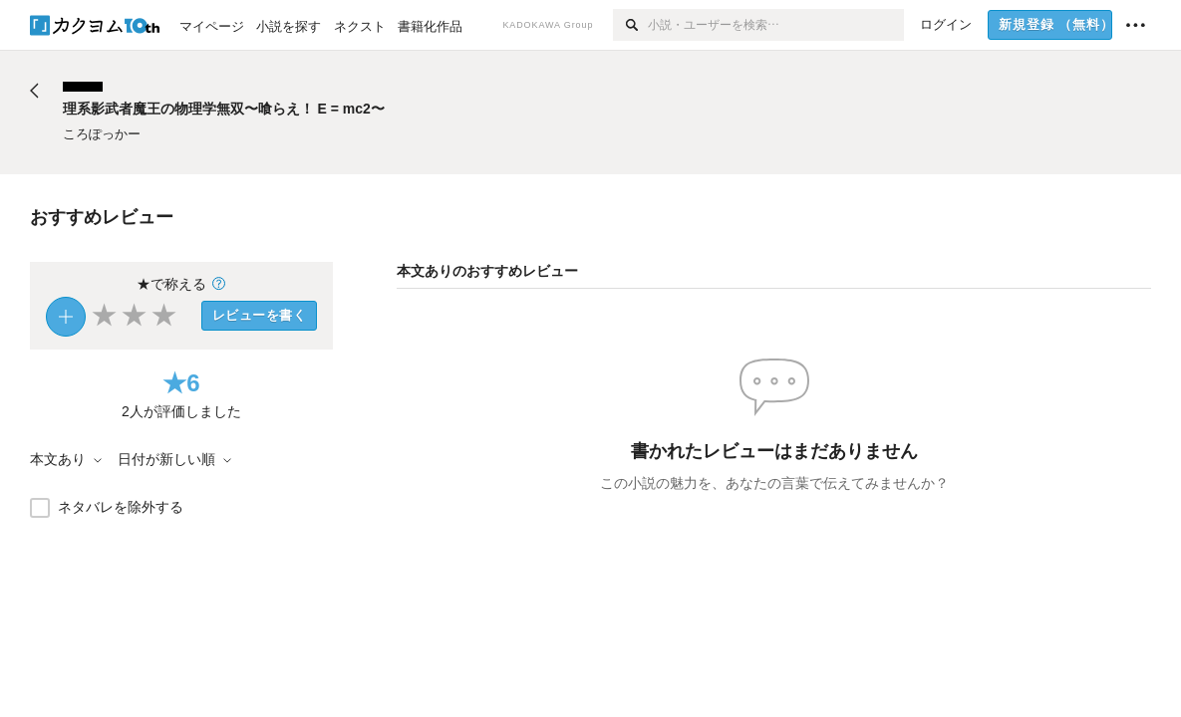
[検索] (630, 25)
